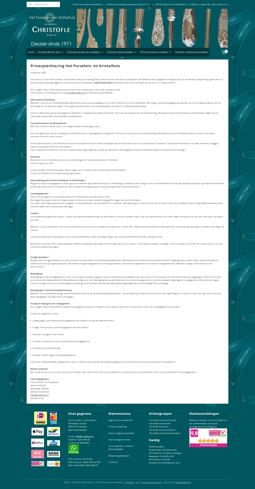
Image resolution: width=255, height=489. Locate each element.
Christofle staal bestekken (122, 52)
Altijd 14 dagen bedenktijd (121, 433)
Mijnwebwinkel (183, 482)
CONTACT (113, 462)
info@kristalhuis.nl (76, 92)
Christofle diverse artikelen (156, 52)
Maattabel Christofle (159, 456)
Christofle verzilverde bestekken (85, 52)
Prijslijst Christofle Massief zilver (164, 462)
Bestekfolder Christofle (160, 449)
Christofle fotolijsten (159, 426)
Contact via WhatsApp (78, 442)
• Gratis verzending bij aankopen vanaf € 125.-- (128, 4)
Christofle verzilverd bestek (162, 420)
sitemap (130, 482)
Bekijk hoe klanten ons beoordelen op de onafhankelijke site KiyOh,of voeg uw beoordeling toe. (208, 423)
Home (31, 52)
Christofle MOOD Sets (50, 52)
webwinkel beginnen (151, 482)
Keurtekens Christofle (159, 459)
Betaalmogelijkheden (119, 455)
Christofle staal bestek (159, 423)
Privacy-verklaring (117, 426)
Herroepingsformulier (119, 439)
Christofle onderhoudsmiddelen (191, 52)
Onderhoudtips (156, 446)
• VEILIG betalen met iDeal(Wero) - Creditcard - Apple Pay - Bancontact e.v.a (191, 4)
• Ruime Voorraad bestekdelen (87, 4)
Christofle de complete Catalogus (165, 453)
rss (137, 482)
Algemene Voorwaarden (121, 420)
